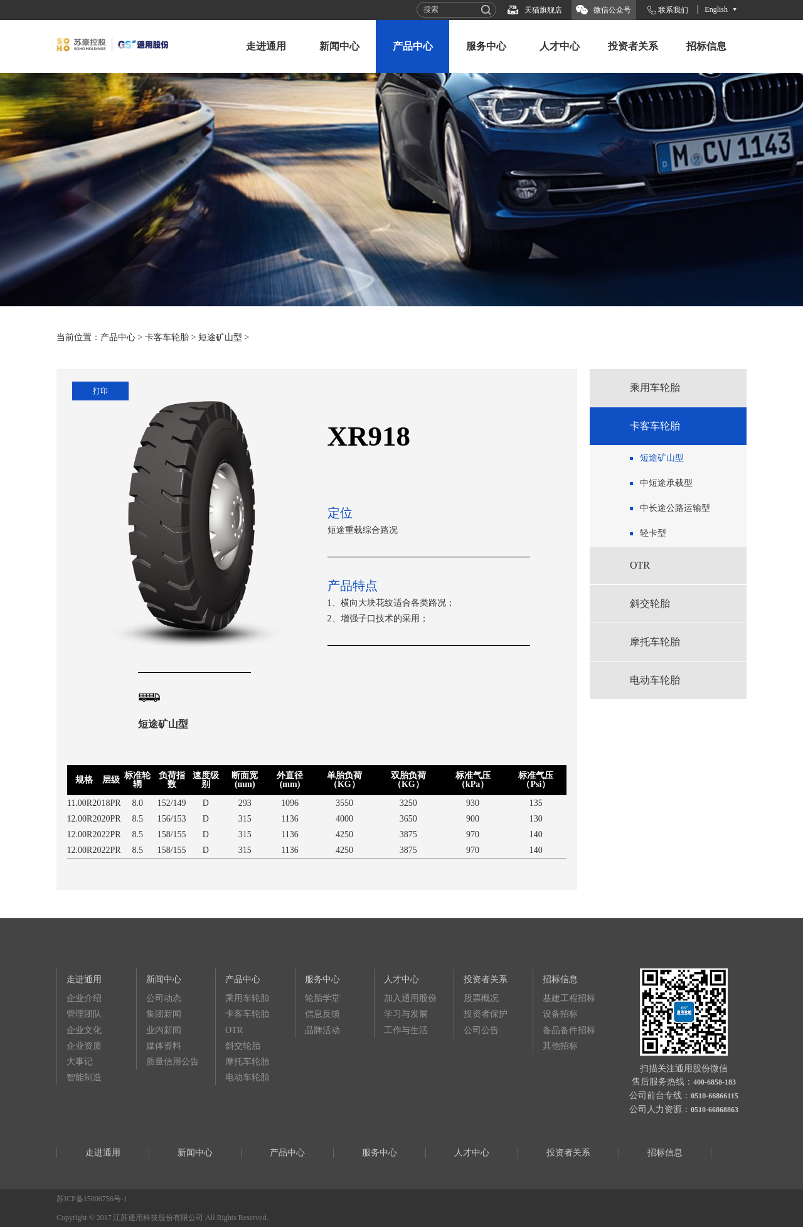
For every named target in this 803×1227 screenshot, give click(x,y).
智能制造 (84, 1077)
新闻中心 (339, 46)
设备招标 (560, 1014)
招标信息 (706, 46)
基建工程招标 (569, 998)
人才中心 (560, 46)
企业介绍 (84, 998)
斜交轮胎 (650, 603)
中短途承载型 (666, 483)
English (716, 9)
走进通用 (266, 46)
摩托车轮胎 (655, 641)
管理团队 (84, 1014)
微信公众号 (612, 10)
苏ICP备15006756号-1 (91, 1198)
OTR (640, 565)
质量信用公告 (172, 1061)
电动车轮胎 (655, 680)
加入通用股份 (410, 998)
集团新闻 (163, 1014)
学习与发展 (406, 1014)
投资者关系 (633, 46)
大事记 (79, 1061)
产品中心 (413, 46)
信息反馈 (322, 1014)
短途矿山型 (220, 337)
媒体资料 (163, 1046)
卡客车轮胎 (167, 337)
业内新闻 (163, 1030)
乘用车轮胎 (655, 387)
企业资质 (84, 1046)
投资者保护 (486, 1014)
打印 (100, 391)
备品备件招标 (569, 1030)
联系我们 (673, 10)
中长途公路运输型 (675, 508)
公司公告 (481, 1030)
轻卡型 (653, 533)
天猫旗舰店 (543, 10)
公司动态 (163, 998)
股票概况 (481, 998)
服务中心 (486, 46)
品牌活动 (322, 1030)
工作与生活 (406, 1030)
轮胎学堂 (322, 998)
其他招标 (560, 1046)
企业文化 (84, 1030)
